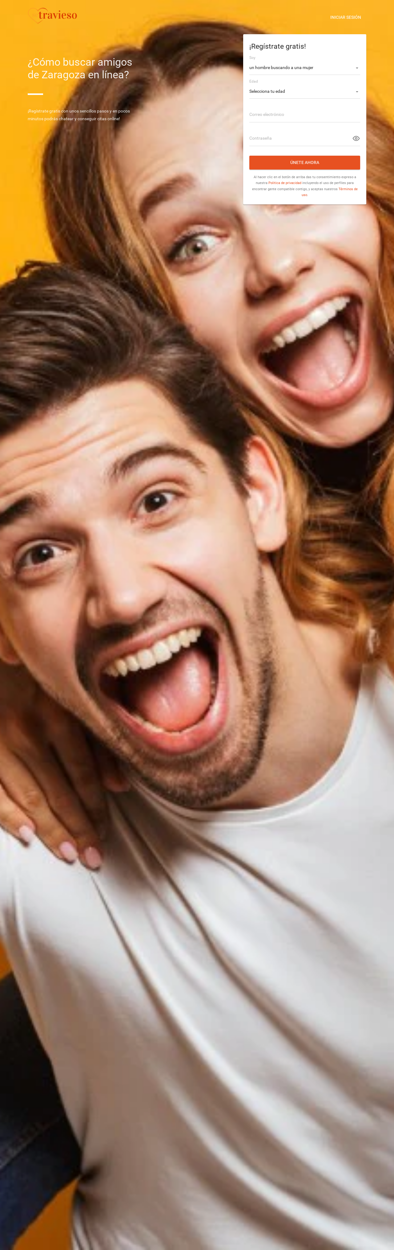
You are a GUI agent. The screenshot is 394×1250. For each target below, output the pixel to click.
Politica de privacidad (284, 183)
